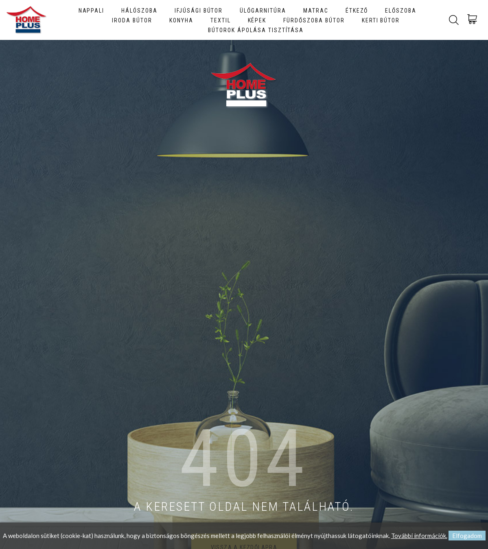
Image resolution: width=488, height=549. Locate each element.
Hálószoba (139, 10)
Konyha (181, 20)
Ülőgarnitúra (263, 10)
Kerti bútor (381, 20)
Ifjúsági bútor (199, 10)
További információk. (419, 536)
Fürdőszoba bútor (313, 20)
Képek (257, 20)
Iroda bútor (132, 20)
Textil (220, 20)
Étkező (357, 10)
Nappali (92, 10)
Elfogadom (467, 536)
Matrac (315, 10)
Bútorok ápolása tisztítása (256, 30)
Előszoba (400, 10)
